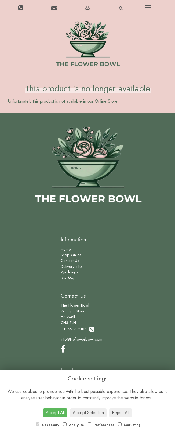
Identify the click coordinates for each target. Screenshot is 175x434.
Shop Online (71, 255)
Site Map (68, 278)
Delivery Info (71, 266)
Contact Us (70, 261)
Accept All (55, 413)
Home (66, 249)
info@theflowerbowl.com (81, 339)
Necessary (47, 424)
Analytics (73, 424)
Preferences (101, 424)
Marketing (129, 424)
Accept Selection (88, 413)
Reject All (120, 413)
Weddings (69, 272)
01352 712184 (77, 329)
